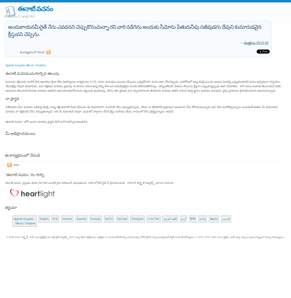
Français (96, 218)
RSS (16, 165)
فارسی (226, 218)
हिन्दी (192, 218)
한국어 (109, 218)
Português (137, 218)
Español (81, 218)
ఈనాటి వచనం (35, 9)
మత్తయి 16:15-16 (256, 43)
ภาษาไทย (153, 218)
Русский (122, 218)
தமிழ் (202, 218)
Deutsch (67, 218)
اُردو (183, 218)
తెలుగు (214, 218)
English (44, 218)
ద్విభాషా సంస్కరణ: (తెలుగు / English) (24, 221)
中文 (55, 218)
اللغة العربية (170, 218)
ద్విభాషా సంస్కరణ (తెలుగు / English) (25, 65)
